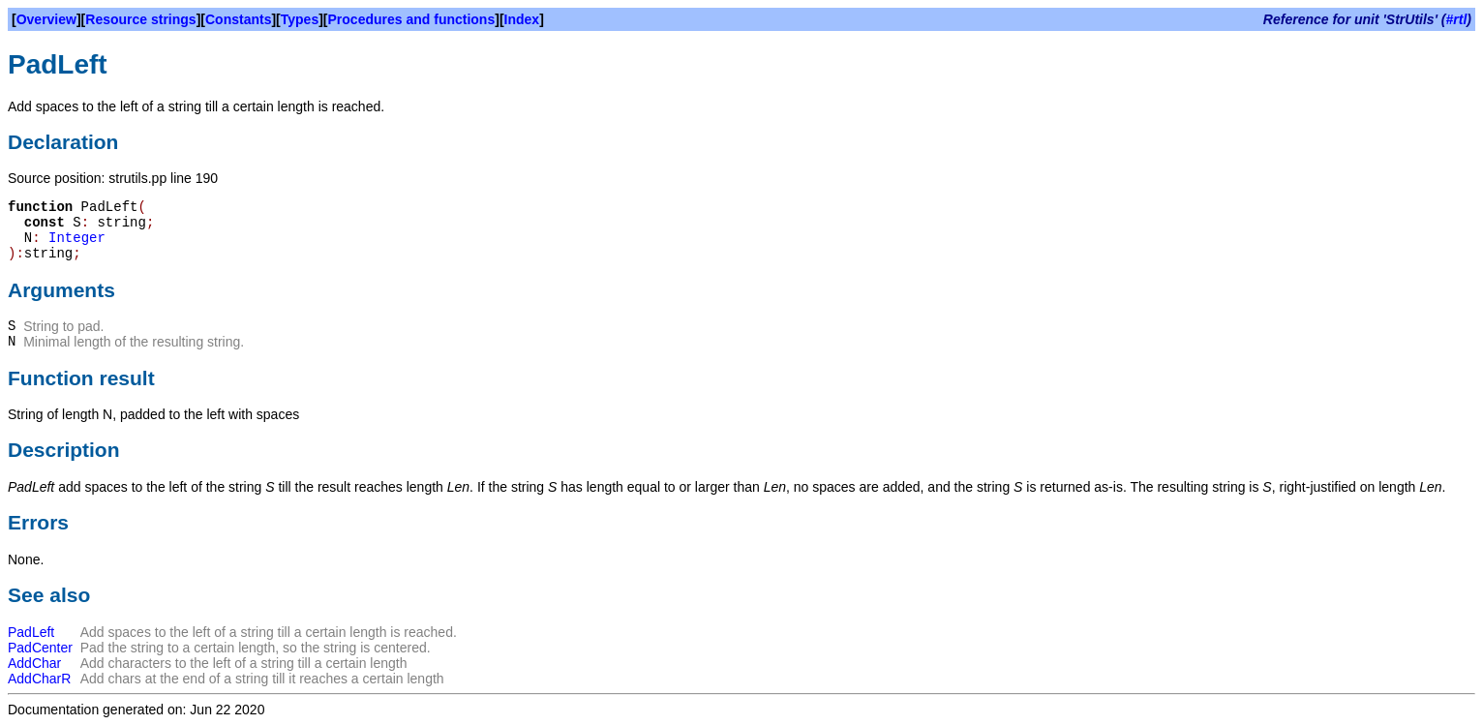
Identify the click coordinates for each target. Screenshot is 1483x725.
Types (299, 19)
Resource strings (140, 19)
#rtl (1457, 19)
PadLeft (31, 632)
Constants (238, 19)
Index (522, 19)
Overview (46, 19)
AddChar (34, 663)
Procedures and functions (412, 19)
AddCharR (39, 678)
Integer (77, 238)
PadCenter (40, 647)
